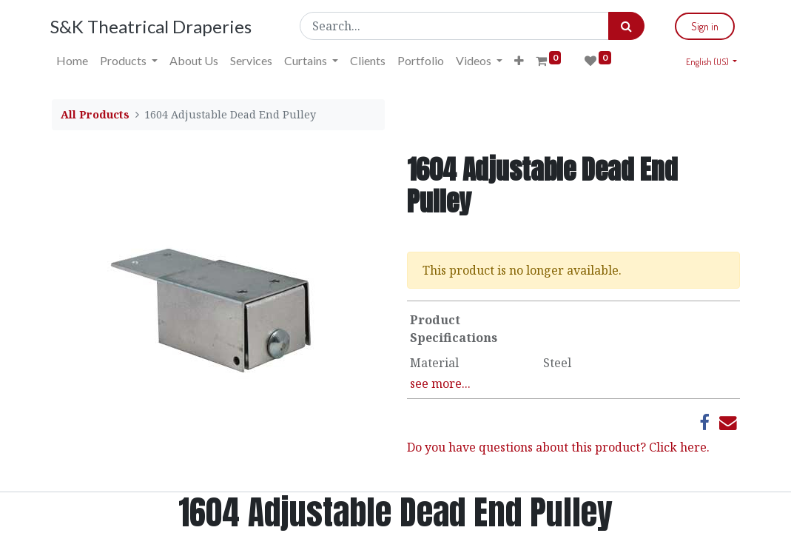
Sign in (704, 26)
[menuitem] (73, 61)
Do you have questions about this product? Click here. (558, 447)
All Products (95, 114)
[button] (520, 61)
